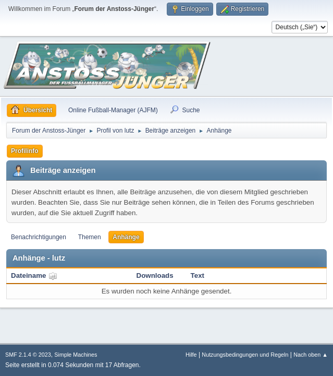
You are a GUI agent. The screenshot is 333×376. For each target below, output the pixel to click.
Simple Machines (75, 354)
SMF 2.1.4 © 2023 (28, 354)
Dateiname (34, 275)
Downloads (155, 275)
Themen (89, 237)
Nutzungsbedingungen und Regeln (245, 354)
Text (197, 275)
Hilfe (191, 354)
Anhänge (126, 237)
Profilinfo (25, 151)
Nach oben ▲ (310, 354)
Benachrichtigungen (38, 237)
